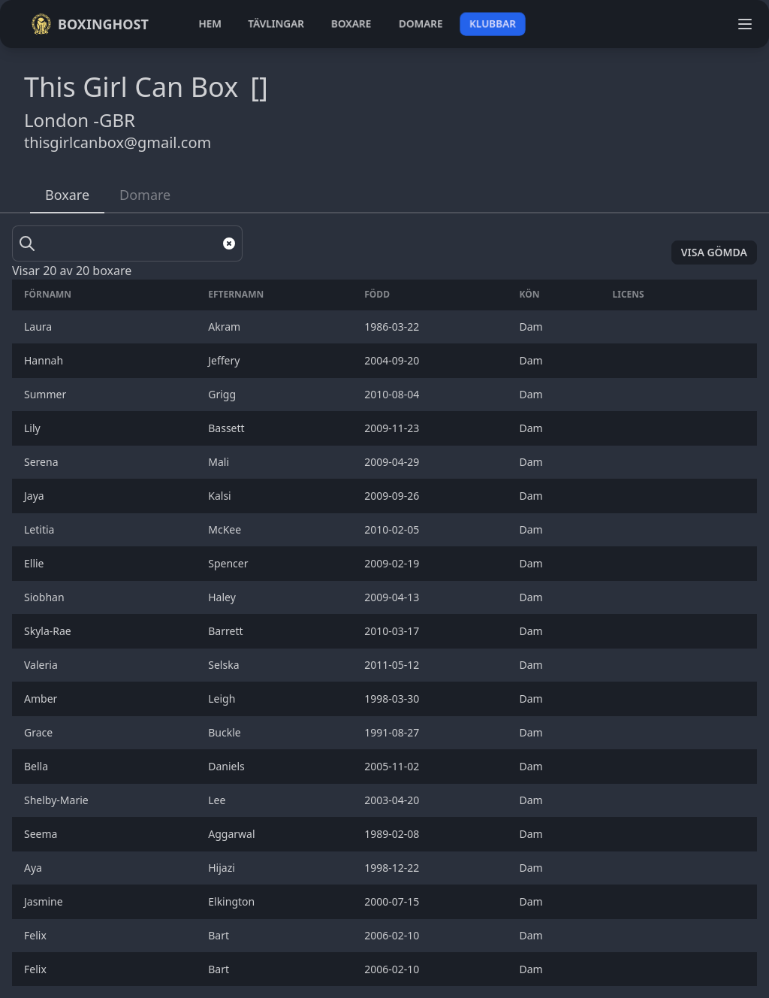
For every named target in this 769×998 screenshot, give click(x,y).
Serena (44, 462)
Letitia (42, 529)
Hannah (46, 360)
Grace (41, 732)
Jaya (35, 495)
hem (210, 24)
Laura (39, 326)
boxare (351, 24)
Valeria (43, 665)
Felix (38, 935)
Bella (38, 766)
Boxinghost (90, 24)
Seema (43, 834)
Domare (144, 195)
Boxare (67, 195)
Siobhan (47, 597)
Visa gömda (714, 252)
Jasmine (46, 901)
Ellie (37, 563)
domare (421, 24)
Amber (43, 698)
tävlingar (276, 24)
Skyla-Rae (49, 631)
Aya (34, 867)
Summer (47, 394)
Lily (35, 428)
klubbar (493, 24)
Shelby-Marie (59, 800)
